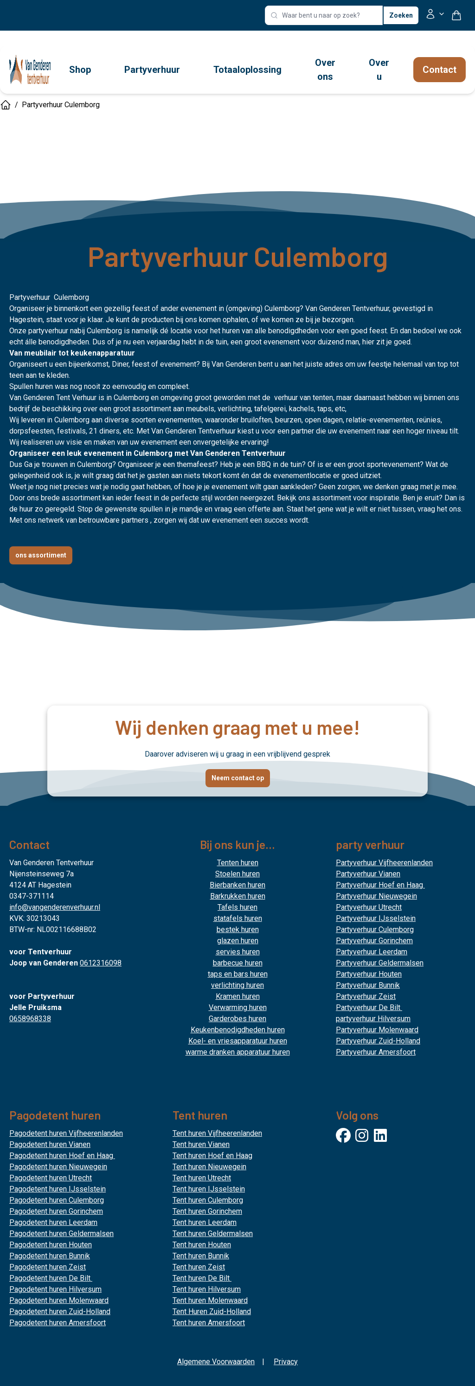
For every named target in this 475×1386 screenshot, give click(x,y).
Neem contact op (238, 778)
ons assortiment (40, 555)
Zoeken (401, 15)
